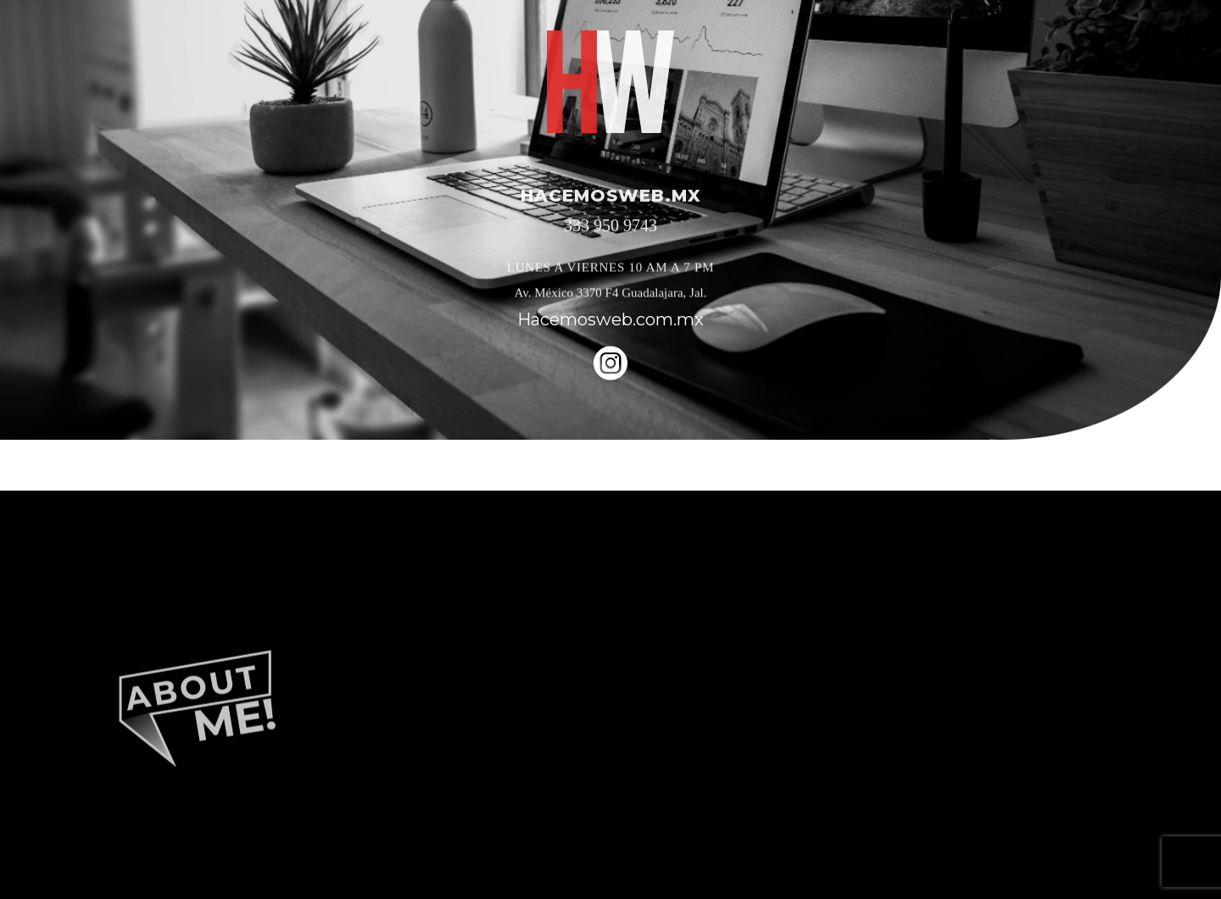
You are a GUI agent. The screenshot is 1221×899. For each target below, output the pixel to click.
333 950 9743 (610, 227)
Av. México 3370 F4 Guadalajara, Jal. (610, 294)
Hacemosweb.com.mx (610, 319)
